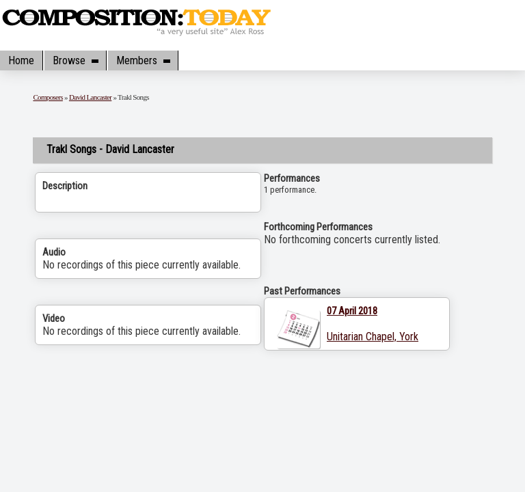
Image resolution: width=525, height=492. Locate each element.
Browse (75, 60)
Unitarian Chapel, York (372, 336)
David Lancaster (90, 97)
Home (21, 60)
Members (143, 60)
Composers (48, 97)
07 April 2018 (352, 311)
